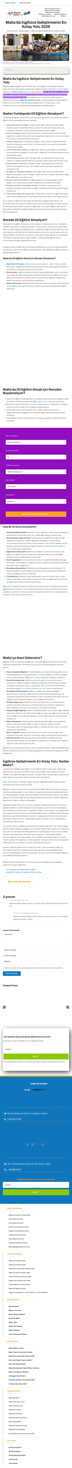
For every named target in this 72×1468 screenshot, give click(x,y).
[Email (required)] (36, 955)
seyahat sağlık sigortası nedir (48, 716)
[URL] (36, 961)
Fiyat (9, 576)
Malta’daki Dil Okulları (15, 264)
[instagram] (33, 1145)
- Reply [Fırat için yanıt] (26, 900)
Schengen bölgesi (39, 677)
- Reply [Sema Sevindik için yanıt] (36, 913)
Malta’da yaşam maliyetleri (58, 727)
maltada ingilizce (10, 63)
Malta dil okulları (31, 264)
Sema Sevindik (17, 913)
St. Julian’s (50, 264)
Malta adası (7, 586)
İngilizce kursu (43, 402)
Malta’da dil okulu (33, 532)
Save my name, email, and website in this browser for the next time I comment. (34, 968)
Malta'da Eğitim (29, 62)
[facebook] (28, 1145)
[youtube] (38, 1144)
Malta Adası (7, 782)
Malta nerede (57, 89)
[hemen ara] (12, 1119)
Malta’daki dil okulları (28, 404)
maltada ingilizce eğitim (22, 63)
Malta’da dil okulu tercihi (30, 100)
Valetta (63, 264)
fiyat (34, 410)
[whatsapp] (42, 1145)
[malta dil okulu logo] (35, 1125)
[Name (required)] (36, 950)
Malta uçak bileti (47, 686)
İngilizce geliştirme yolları (29, 235)
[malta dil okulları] (24, 3)
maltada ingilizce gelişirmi (36, 63)
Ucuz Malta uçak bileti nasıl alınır (34, 688)
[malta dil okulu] (10, 3)
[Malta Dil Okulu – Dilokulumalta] (19, 11)
